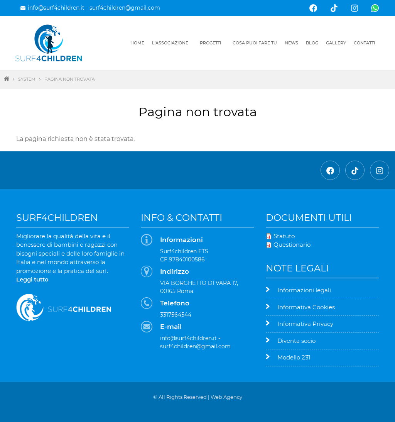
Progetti (210, 43)
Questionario (292, 244)
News (291, 43)
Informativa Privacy (305, 323)
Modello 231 (293, 357)
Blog (312, 43)
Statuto (284, 236)
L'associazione (170, 43)
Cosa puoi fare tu (255, 43)
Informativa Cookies (306, 307)
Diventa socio (296, 340)
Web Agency (226, 397)
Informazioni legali (304, 290)
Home (137, 43)
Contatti (364, 43)
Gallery (336, 43)
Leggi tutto (32, 279)
